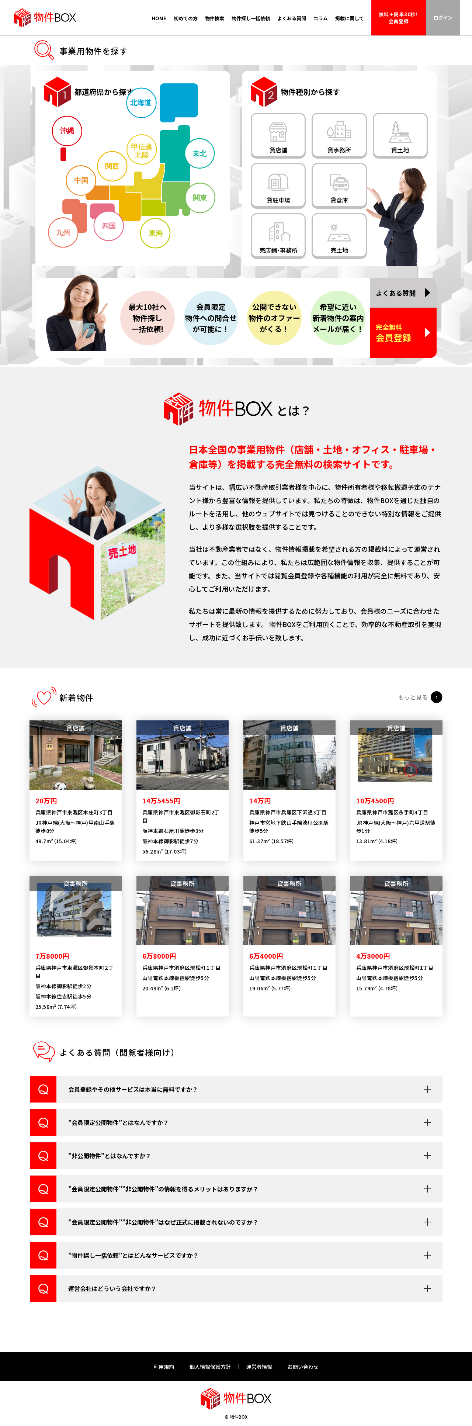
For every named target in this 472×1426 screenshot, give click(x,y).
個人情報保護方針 (210, 1366)
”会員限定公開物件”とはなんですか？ (99, 1141)
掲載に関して (349, 18)
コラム (320, 18)
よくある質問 (291, 18)
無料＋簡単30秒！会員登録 (398, 18)
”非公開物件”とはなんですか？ (90, 1174)
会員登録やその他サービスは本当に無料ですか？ (114, 1107)
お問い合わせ (303, 1366)
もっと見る (413, 715)
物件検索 (214, 18)
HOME (159, 18)
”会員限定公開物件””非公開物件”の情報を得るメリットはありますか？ (144, 1207)
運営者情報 (259, 1366)
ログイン (443, 17)
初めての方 (186, 18)
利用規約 (163, 1366)
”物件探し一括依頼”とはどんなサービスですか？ (114, 1273)
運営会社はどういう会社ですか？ (93, 1307)
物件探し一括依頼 (251, 18)
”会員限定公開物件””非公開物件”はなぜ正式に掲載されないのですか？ (144, 1240)
